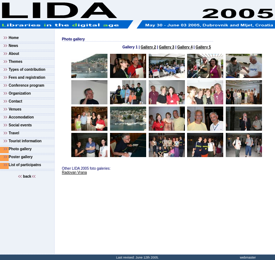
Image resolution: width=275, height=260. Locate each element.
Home (14, 38)
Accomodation (21, 117)
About (14, 54)
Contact (15, 101)
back (27, 176)
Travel (14, 133)
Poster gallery (21, 157)
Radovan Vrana (74, 172)
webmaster (248, 257)
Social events (20, 125)
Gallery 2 (148, 47)
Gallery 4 (184, 47)
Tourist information (25, 141)
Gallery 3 (166, 47)
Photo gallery (20, 149)
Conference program (26, 85)
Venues (15, 109)
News (13, 46)
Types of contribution (27, 70)
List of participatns (25, 165)
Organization (20, 93)
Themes (15, 62)
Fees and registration (27, 77)
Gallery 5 (203, 47)
